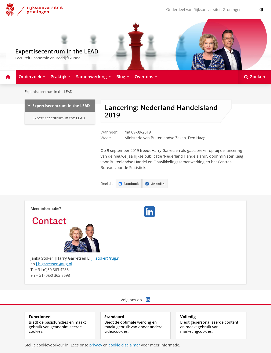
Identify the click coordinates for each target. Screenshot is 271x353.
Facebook (129, 183)
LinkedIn (157, 183)
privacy (95, 345)
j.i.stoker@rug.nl (105, 258)
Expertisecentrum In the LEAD (48, 91)
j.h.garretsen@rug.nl (54, 264)
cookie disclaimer (124, 345)
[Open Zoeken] (254, 77)
